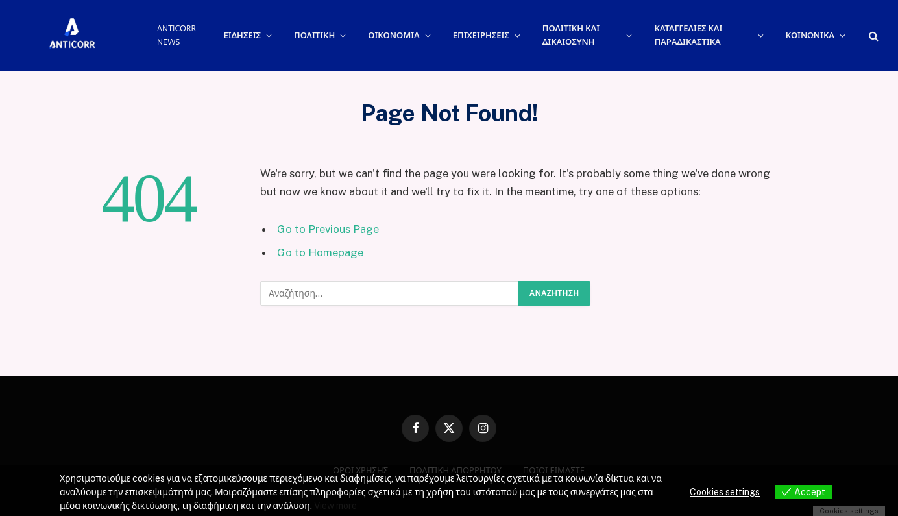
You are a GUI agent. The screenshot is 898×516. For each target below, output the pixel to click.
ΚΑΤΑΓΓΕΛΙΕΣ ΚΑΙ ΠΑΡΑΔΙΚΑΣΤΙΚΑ (688, 35)
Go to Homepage (320, 252)
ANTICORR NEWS (176, 35)
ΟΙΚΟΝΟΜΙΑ (394, 35)
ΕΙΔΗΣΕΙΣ (242, 35)
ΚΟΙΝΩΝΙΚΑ (810, 35)
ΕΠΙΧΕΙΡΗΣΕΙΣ (481, 35)
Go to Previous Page (328, 229)
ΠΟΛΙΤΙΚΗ (314, 35)
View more (335, 505)
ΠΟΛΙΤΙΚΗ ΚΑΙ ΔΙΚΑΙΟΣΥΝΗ (571, 35)
